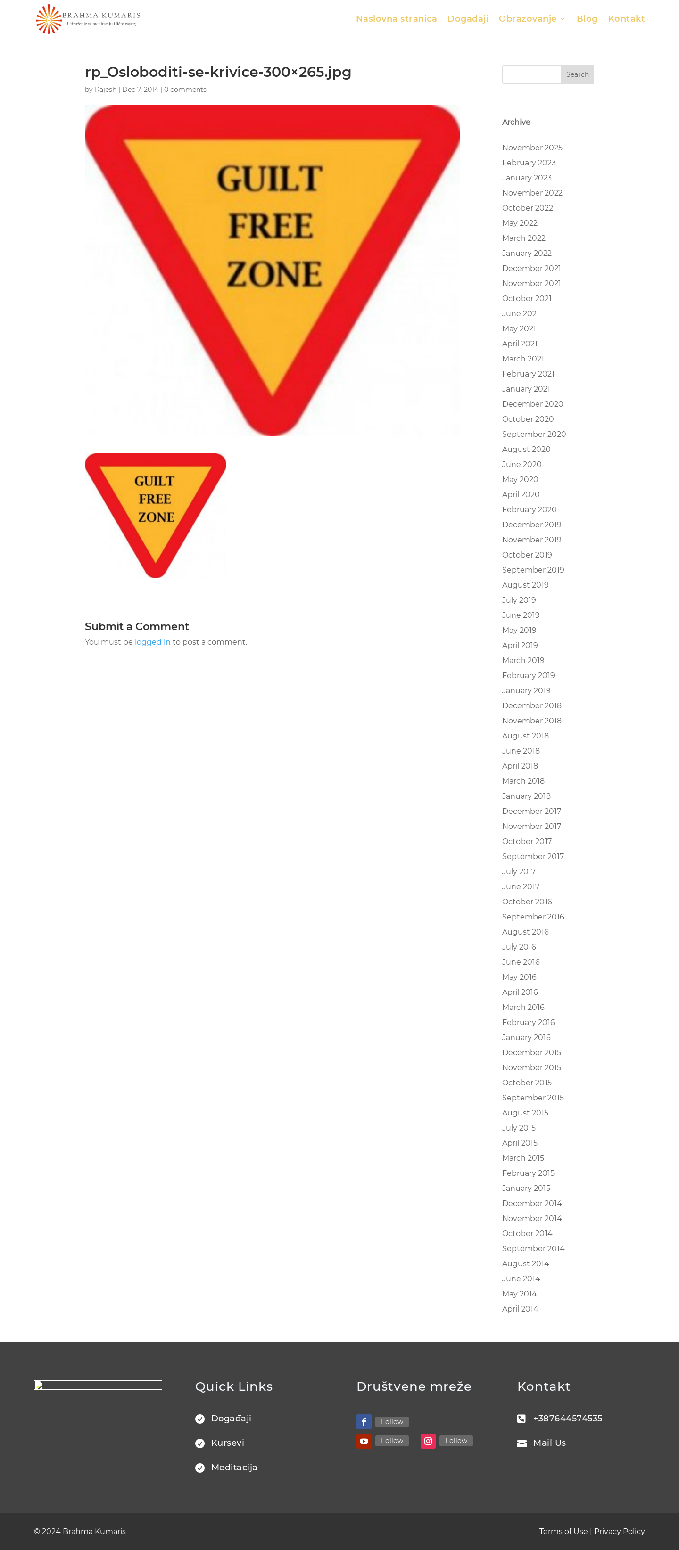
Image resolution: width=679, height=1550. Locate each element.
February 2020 (529, 509)
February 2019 (528, 675)
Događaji (468, 19)
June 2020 (522, 464)
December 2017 (531, 811)
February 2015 (528, 1173)
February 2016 (528, 1022)
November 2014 (532, 1218)
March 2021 (523, 358)
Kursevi (228, 1443)
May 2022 (520, 223)
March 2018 (523, 781)
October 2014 (527, 1233)
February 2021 (528, 373)
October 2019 (527, 554)
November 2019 (532, 539)
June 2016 (521, 962)
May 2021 (519, 328)
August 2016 (525, 931)
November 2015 (531, 1067)
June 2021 (520, 313)
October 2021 (527, 298)
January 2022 (527, 253)
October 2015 (527, 1082)
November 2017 (531, 826)
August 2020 (526, 449)
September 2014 (533, 1248)
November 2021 (531, 283)
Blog (587, 19)
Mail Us (549, 1443)
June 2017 (520, 886)
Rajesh (105, 89)
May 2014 (519, 1293)
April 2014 (520, 1308)
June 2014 (521, 1278)
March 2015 (523, 1158)
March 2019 (523, 660)
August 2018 (525, 735)
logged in (153, 642)
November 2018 (532, 720)
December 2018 (532, 705)
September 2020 (534, 434)
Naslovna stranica (397, 19)
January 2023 (527, 177)
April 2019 (520, 645)
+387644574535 (568, 1418)
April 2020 (521, 494)
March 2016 (523, 1007)
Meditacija (234, 1467)
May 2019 (519, 630)
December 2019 (532, 524)
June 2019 (521, 615)
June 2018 (521, 750)
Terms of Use (563, 1531)
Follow (392, 1422)
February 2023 (529, 162)
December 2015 (531, 1052)
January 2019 (526, 690)
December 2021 (531, 268)
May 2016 (519, 977)
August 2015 (525, 1112)
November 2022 (532, 193)
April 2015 (520, 1143)
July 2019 (519, 600)
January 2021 (526, 389)
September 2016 (533, 916)
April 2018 (520, 766)
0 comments (185, 89)
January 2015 (526, 1188)
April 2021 (520, 343)
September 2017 (533, 856)
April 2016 (520, 992)
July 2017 (519, 871)
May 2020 (520, 479)
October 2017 (527, 841)
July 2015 (519, 1128)
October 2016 (527, 901)
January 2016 (526, 1037)
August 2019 (525, 585)
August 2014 (525, 1263)
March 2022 (524, 238)
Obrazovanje (528, 19)
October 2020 (528, 419)
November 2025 (532, 147)
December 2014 (532, 1203)
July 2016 (519, 947)
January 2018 (526, 796)
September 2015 (533, 1097)
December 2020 (532, 404)
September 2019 (533, 570)
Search (577, 74)
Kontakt (627, 19)
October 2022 (527, 208)
